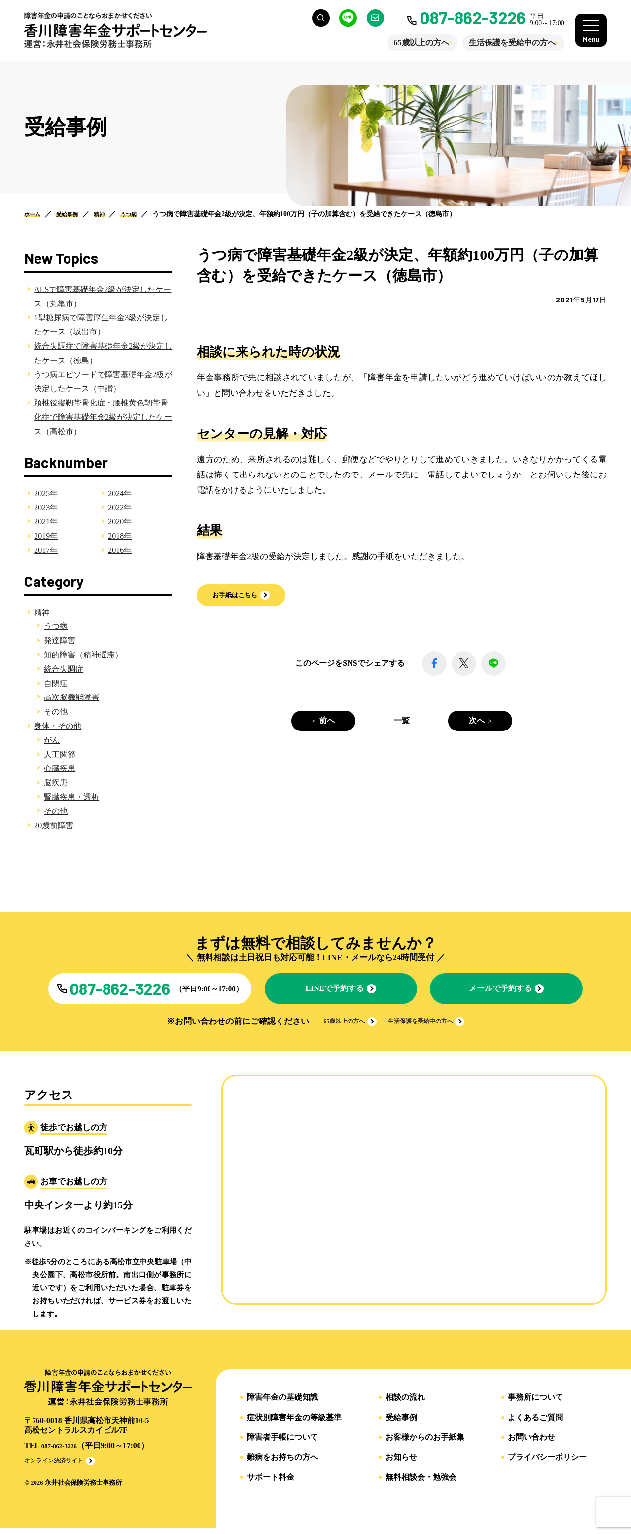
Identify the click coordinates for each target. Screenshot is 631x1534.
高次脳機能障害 (71, 697)
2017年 (46, 550)
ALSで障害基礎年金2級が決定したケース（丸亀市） (102, 296)
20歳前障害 (53, 825)
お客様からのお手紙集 (425, 1445)
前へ (327, 721)
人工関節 (59, 754)
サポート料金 (270, 1485)
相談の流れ (405, 1405)
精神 (42, 612)
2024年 (120, 493)
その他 (56, 711)
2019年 (46, 536)
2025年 (46, 493)
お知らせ (401, 1465)
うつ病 (56, 626)
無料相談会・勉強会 (421, 1485)
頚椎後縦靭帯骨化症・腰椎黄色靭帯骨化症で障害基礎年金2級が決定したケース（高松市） (103, 417)
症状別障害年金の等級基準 (294, 1425)
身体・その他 (57, 726)
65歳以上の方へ (414, 42)
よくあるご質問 (535, 1425)
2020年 (120, 521)
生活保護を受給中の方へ (504, 42)
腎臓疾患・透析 (71, 797)
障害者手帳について (282, 1445)
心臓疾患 (59, 768)
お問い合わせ (531, 1445)
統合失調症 (63, 669)
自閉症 (56, 683)
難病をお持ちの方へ (282, 1465)
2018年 (120, 536)
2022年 (120, 507)
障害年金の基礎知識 (282, 1405)
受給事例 (401, 1425)
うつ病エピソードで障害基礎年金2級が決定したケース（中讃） (103, 381)
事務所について (535, 1405)
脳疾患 (56, 782)
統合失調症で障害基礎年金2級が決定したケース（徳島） (103, 353)
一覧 (402, 721)
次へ (477, 721)
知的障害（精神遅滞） (83, 655)
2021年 (46, 521)
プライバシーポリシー (547, 1465)
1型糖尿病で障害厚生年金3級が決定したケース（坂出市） (101, 324)
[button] (246, 596)
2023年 (46, 507)
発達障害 (59, 640)
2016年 (120, 550)
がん (52, 740)
